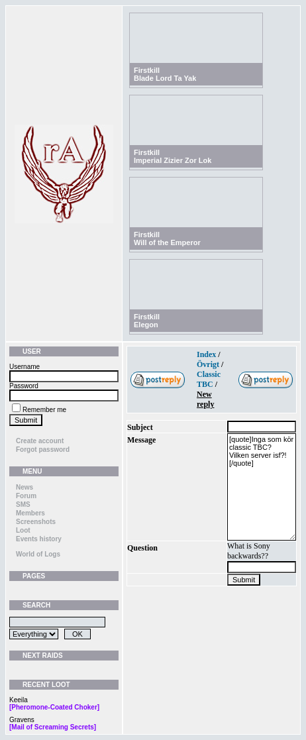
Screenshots (36, 521)
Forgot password (43, 449)
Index (206, 354)
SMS (23, 504)
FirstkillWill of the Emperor (167, 238)
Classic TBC (209, 379)
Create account (40, 441)
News (24, 487)
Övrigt (208, 364)
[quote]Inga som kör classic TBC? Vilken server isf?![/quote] (261, 487)
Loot (23, 530)
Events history (39, 539)
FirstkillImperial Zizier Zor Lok (172, 156)
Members (30, 513)
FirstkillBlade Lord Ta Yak (165, 74)
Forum (26, 496)
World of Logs (38, 554)
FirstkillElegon (147, 321)
